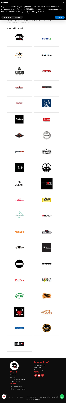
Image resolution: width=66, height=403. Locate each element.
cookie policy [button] (29, 8)
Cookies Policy (38, 370)
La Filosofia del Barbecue (17, 379)
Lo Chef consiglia (15, 382)
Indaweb (37, 399)
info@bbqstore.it (18, 386)
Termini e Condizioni (40, 365)
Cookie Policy (53, 397)
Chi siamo (13, 375)
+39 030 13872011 (21, 389)
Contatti (12, 377)
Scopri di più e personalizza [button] (12, 17)
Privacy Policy (38, 367)
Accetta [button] (59, 17)
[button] (63, 2)
